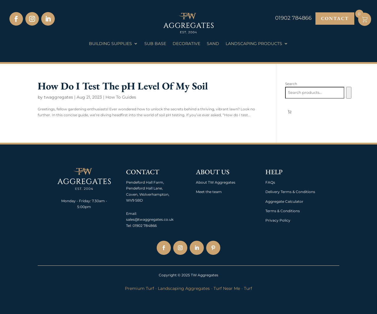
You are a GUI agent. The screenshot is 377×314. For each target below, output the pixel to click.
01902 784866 (144, 225)
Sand (213, 43)
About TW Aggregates (215, 182)
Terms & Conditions (282, 211)
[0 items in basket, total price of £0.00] (289, 111)
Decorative (186, 43)
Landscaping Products (254, 43)
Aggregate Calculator (284, 201)
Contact (335, 18)
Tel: (129, 225)
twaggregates (58, 97)
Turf (248, 288)
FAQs (270, 182)
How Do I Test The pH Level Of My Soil (123, 85)
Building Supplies (110, 43)
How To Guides (120, 97)
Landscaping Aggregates (184, 288)
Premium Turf (139, 288)
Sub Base (155, 43)
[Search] (348, 93)
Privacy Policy (277, 220)
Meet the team (209, 192)
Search (291, 84)
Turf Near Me (227, 288)
